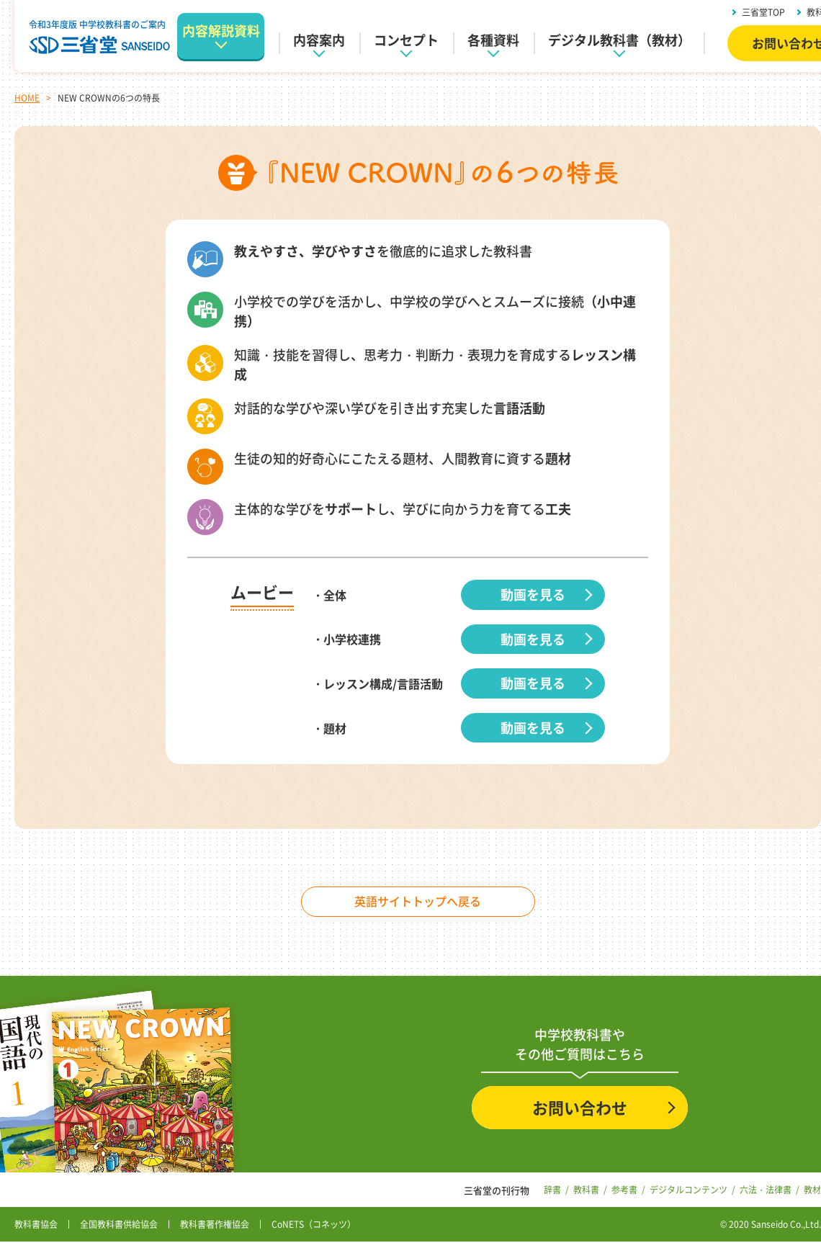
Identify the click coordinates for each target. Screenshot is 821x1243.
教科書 (586, 1190)
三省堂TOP (763, 12)
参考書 (624, 1190)
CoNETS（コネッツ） (314, 1225)
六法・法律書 (765, 1190)
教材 (812, 1190)
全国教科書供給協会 (119, 1225)
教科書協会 (36, 1225)
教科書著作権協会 (214, 1225)
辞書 (552, 1190)
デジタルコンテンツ (688, 1190)
